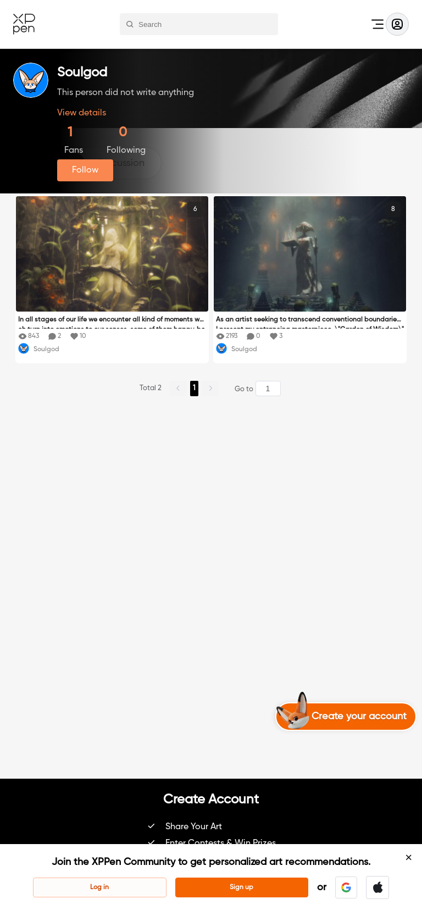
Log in (99, 887)
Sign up (241, 887)
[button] (346, 887)
